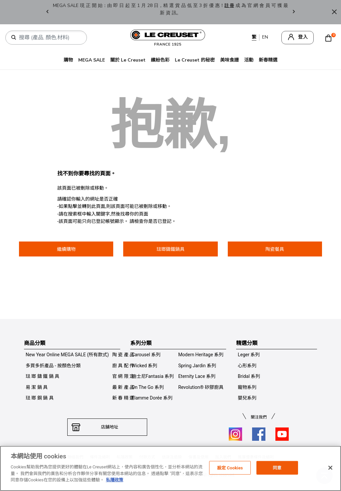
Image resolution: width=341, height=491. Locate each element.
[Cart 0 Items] (330, 37)
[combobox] (48, 37)
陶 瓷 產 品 (123, 354)
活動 (248, 60)
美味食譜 (229, 60)
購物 (68, 60)
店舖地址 (107, 427)
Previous (47, 12)
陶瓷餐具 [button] (274, 249)
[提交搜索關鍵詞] (13, 37)
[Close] (334, 12)
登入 (303, 37)
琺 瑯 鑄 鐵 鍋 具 (42, 376)
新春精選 (268, 60)
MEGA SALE (91, 60)
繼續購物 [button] (66, 249)
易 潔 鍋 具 (37, 387)
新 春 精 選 (123, 398)
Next (293, 12)
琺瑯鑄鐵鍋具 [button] (170, 249)
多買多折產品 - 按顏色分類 (53, 365)
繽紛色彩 (160, 60)
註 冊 (232, 5)
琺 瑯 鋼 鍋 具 (40, 398)
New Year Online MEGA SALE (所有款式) (67, 354)
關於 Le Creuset (128, 60)
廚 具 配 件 (123, 365)
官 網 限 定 (123, 376)
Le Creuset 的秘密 (195, 60)
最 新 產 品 (123, 387)
